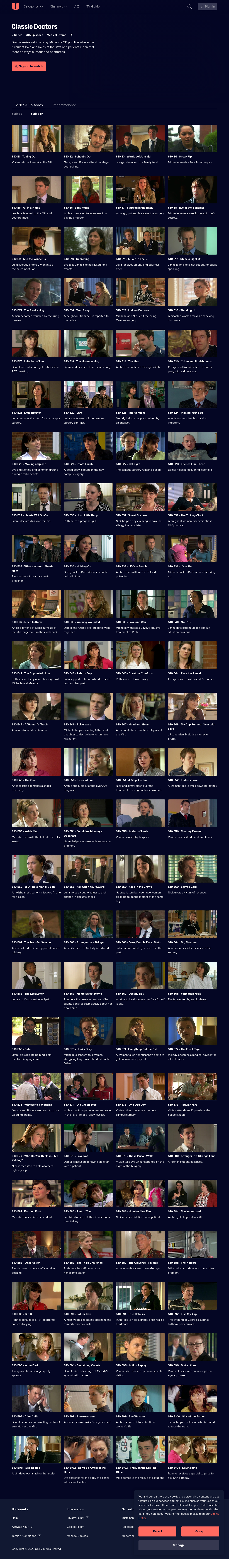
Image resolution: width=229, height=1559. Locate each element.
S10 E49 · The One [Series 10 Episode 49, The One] (24, 780)
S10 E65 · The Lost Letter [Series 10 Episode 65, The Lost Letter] (28, 994)
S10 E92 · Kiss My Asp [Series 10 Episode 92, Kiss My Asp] (182, 1314)
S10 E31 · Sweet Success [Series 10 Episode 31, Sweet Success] (132, 515)
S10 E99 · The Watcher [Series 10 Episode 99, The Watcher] (130, 1416)
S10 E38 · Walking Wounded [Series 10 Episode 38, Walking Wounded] (82, 622)
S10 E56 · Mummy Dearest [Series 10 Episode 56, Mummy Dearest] (185, 831)
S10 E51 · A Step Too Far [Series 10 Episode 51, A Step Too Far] (131, 780)
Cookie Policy (75, 1527)
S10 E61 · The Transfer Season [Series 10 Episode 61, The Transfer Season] (31, 942)
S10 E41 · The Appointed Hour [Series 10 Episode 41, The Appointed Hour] (31, 673)
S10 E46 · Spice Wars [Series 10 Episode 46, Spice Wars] (77, 724)
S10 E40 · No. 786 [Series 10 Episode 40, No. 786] (179, 622)
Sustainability (130, 1518)
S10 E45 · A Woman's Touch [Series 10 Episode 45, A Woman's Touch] (30, 724)
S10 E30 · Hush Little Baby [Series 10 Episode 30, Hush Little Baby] (81, 515)
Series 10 (37, 114)
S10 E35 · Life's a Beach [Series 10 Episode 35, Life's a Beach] (131, 566)
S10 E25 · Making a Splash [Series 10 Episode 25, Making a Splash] (29, 464)
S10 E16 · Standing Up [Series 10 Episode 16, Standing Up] (182, 310)
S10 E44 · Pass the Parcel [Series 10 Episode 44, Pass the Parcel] (184, 673)
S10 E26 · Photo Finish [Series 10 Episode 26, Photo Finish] (78, 464)
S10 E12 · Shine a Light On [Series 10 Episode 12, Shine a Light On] (184, 259)
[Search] (189, 6)
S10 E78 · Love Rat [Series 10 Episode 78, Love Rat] (76, 1156)
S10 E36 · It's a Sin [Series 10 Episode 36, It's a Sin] (180, 566)
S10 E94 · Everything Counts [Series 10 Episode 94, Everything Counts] (82, 1365)
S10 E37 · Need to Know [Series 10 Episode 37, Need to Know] (27, 622)
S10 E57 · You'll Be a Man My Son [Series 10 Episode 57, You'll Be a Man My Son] (33, 887)
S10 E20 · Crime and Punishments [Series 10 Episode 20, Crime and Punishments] (190, 361)
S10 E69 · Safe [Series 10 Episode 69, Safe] (21, 1049)
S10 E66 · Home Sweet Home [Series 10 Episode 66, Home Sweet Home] (83, 994)
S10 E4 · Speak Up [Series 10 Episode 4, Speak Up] (180, 156)
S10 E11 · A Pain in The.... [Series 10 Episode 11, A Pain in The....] (132, 259)
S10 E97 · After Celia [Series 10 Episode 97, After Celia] (25, 1416)
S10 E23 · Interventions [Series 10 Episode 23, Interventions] (130, 413)
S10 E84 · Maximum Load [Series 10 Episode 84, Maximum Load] (184, 1211)
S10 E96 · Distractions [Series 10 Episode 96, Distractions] (182, 1365)
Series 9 (17, 114)
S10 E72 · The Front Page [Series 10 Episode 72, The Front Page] (184, 1049)
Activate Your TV (22, 1527)
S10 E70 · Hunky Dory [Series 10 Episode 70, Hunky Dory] (78, 1049)
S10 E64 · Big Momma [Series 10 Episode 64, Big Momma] (182, 942)
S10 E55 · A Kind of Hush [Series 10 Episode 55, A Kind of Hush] (132, 831)
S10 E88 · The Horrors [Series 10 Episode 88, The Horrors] (182, 1263)
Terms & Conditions (24, 1536)
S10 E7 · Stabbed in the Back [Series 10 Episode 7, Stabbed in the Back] (134, 208)
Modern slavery (131, 1536)
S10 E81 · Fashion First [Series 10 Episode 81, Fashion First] (26, 1211)
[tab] (64, 106)
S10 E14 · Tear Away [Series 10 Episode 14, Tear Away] (77, 310)
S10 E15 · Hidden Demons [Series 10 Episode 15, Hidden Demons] (132, 310)
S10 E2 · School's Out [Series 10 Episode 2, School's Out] (77, 156)
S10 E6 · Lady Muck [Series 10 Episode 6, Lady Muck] (76, 208)
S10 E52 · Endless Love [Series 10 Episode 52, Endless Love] (183, 780)
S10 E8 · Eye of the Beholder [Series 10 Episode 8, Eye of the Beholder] (186, 208)
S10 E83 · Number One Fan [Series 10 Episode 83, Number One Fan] (133, 1211)
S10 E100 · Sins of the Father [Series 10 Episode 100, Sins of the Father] (186, 1416)
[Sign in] (207, 6)
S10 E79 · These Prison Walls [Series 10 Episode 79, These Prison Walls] (134, 1156)
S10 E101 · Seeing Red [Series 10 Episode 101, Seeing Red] (26, 1468)
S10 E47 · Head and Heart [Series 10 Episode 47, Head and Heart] (132, 724)
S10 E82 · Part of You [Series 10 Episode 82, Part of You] (77, 1211)
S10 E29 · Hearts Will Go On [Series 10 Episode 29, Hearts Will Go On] (30, 515)
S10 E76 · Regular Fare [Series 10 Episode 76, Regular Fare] (182, 1105)
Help (15, 1518)
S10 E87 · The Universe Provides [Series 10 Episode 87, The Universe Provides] (137, 1263)
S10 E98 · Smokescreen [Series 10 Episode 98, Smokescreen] (79, 1416)
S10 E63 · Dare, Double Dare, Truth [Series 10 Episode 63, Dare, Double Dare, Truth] (138, 942)
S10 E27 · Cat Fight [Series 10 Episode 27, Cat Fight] (128, 464)
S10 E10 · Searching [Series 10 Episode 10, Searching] (76, 259)
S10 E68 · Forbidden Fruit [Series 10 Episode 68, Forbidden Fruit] (184, 994)
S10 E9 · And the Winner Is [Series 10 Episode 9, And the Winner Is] (29, 259)
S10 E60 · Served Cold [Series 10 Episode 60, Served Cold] (182, 887)
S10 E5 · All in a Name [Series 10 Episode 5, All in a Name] (26, 208)
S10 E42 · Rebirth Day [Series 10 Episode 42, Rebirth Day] (78, 673)
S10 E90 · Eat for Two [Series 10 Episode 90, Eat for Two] (77, 1314)
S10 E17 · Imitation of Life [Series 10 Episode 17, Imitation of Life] (28, 361)
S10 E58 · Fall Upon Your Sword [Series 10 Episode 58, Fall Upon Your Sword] (84, 887)
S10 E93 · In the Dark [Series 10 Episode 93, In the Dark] (25, 1365)
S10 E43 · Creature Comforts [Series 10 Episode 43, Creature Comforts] (134, 673)
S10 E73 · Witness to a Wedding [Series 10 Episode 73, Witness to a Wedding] (32, 1105)
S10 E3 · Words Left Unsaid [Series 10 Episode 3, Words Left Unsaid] (133, 156)
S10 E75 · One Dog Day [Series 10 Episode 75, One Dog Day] (131, 1105)
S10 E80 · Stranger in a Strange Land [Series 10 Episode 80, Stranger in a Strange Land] (191, 1156)
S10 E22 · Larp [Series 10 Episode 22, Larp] (73, 413)
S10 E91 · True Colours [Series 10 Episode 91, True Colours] (130, 1314)
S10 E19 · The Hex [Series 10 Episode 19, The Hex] (127, 361)
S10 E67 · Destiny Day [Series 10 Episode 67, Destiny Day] (130, 994)
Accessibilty (129, 1527)
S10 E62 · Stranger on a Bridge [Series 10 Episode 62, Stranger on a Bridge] (84, 942)
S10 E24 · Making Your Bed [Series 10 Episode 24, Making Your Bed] (185, 413)
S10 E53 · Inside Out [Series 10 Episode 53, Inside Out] (25, 831)
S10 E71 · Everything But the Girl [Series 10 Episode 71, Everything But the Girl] (136, 1049)
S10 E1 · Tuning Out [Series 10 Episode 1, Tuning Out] (24, 156)
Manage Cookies (77, 1536)
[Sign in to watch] (29, 66)
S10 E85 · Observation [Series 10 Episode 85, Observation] (26, 1263)
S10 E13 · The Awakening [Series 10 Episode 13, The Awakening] (28, 310)
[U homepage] (15, 6)
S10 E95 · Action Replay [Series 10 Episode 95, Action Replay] (131, 1365)
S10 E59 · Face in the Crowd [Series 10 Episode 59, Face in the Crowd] (134, 887)
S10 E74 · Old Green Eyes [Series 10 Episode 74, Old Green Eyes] (80, 1105)
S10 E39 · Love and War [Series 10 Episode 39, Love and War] (131, 622)
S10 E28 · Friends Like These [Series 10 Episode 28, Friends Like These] (186, 464)
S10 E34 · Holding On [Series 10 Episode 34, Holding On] (77, 566)
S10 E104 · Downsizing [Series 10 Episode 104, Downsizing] (182, 1468)
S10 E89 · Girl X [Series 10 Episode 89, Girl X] (22, 1314)
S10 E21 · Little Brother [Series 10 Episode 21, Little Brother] (26, 413)
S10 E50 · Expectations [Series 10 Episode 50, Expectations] (78, 780)
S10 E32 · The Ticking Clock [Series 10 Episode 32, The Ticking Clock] (186, 515)
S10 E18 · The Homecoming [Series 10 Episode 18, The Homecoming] (81, 361)
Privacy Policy (75, 1518)
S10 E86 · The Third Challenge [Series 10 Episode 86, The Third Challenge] (83, 1263)
